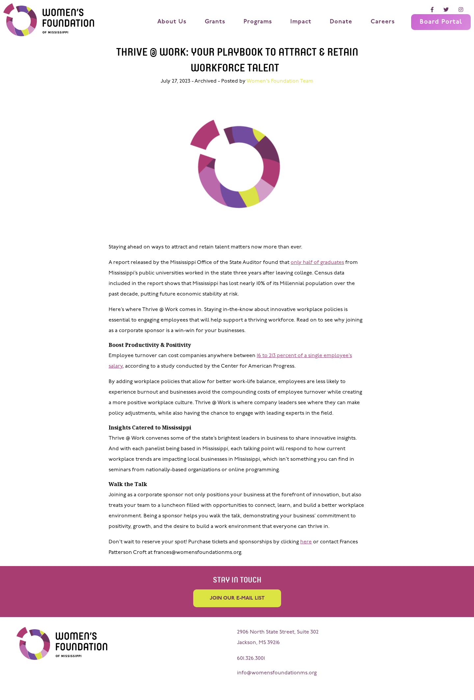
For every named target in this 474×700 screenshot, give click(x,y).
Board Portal (441, 22)
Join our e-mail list (237, 598)
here (306, 542)
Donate (341, 22)
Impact (300, 22)
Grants (215, 22)
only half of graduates (317, 262)
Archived (206, 81)
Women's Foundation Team (280, 81)
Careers (383, 22)
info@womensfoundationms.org (277, 673)
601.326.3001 (251, 658)
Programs (258, 22)
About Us (171, 22)
